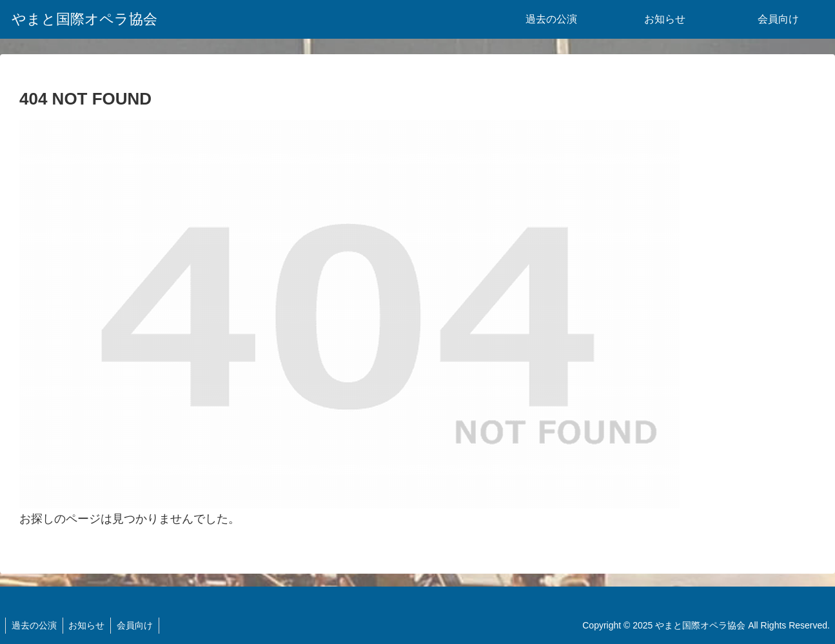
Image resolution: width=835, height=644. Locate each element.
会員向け (139, 625)
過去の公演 (34, 625)
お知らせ (89, 625)
